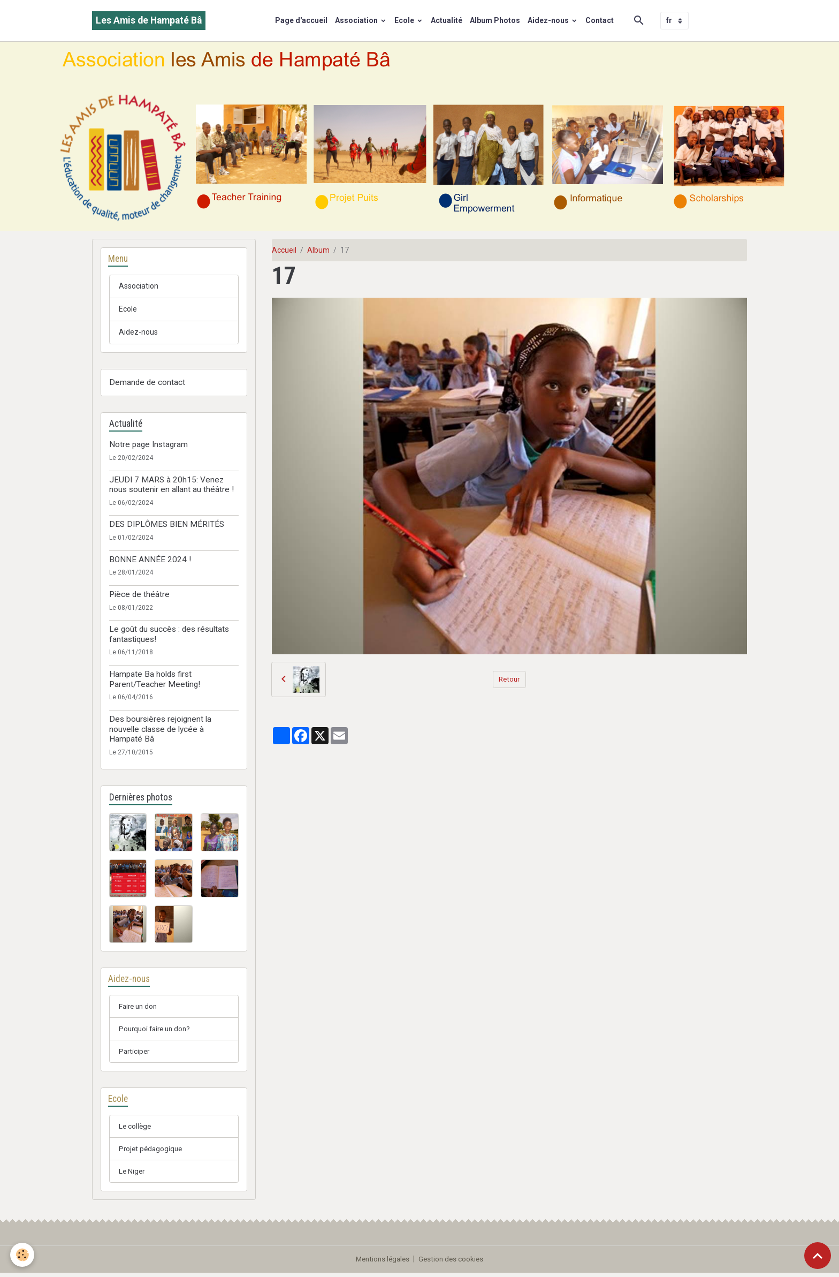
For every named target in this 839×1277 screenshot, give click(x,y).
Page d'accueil (301, 20)
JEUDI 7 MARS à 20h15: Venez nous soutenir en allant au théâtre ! (171, 484)
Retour (509, 679)
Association (357, 20)
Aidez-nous (549, 20)
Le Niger (132, 1175)
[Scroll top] (817, 1255)
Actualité (446, 20)
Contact (599, 20)
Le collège (135, 1129)
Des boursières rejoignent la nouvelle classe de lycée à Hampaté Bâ (160, 729)
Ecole (405, 20)
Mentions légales (381, 1263)
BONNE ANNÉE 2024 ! (150, 560)
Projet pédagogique (152, 1152)
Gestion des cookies (453, 1263)
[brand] (148, 20)
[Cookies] (23, 1255)
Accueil (284, 250)
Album (318, 250)
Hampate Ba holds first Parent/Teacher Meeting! (154, 679)
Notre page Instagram (148, 445)
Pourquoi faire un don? (157, 1030)
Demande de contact (147, 383)
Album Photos (495, 20)
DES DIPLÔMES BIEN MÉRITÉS (166, 525)
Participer (135, 1053)
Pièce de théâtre (139, 595)
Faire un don (139, 1007)
